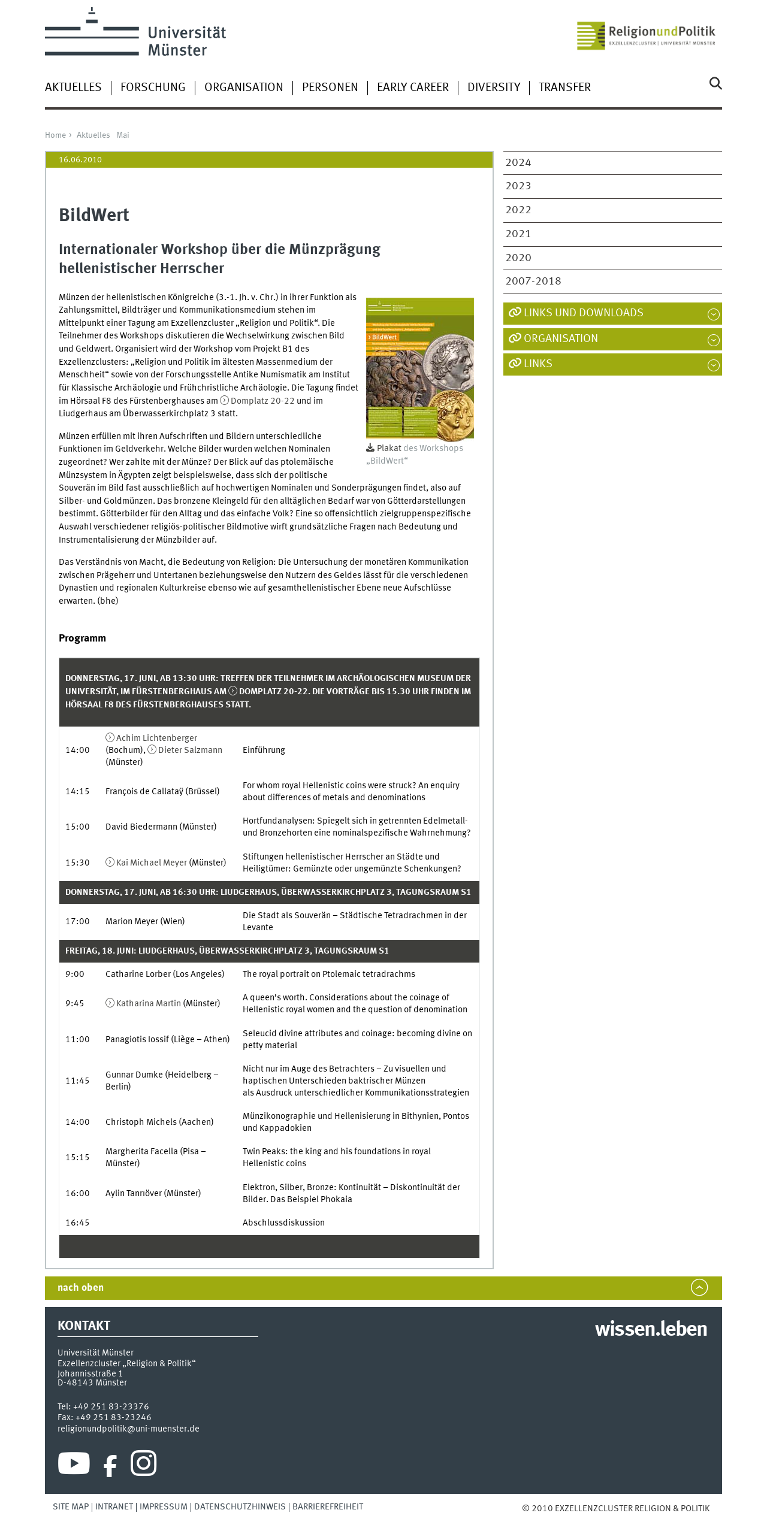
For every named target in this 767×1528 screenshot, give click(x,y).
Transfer (565, 88)
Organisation (243, 88)
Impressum (164, 1507)
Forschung (153, 88)
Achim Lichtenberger (156, 738)
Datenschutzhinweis (240, 1507)
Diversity (493, 88)
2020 (518, 258)
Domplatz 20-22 (263, 401)
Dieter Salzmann (190, 750)
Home (55, 135)
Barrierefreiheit (327, 1507)
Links (538, 364)
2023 (518, 186)
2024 (518, 163)
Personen (330, 88)
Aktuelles (73, 88)
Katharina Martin (148, 1004)
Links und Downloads (584, 313)
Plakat (389, 448)
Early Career (413, 88)
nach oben (81, 1288)
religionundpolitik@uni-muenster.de (129, 1429)
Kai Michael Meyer (151, 863)
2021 (518, 234)
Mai (122, 135)
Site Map (71, 1507)
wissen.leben (651, 1330)
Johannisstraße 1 (90, 1374)
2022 (518, 210)
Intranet (114, 1507)
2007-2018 (533, 281)
